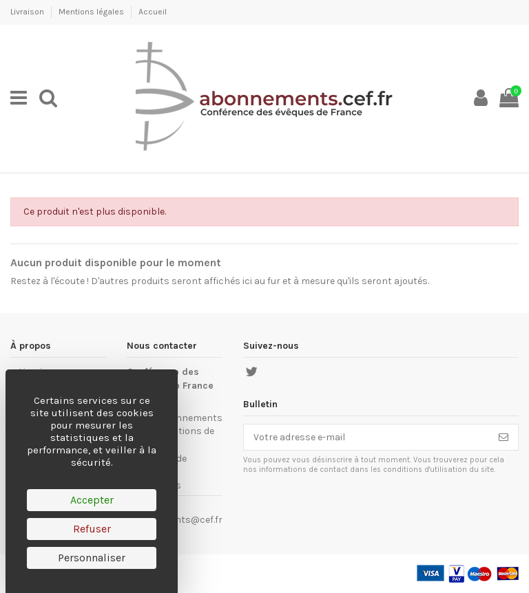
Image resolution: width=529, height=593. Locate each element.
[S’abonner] (503, 437)
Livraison (28, 12)
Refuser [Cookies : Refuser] (92, 528)
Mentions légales (92, 12)
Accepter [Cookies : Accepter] (92, 499)
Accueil (152, 12)
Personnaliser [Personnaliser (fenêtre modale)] (91, 557)
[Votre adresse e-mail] (366, 437)
